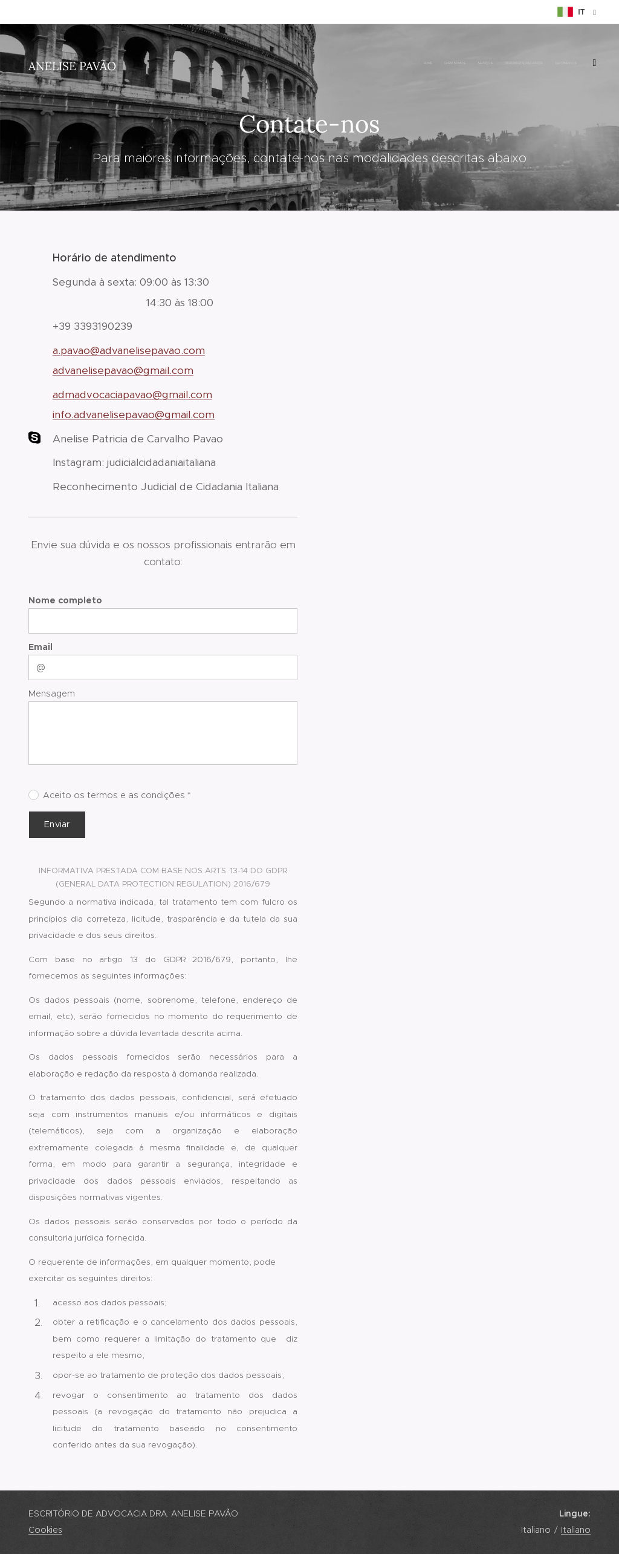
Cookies (45, 1529)
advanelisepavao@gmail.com (123, 370)
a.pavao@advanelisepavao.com (129, 350)
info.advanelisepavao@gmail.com (134, 414)
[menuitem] (430, 63)
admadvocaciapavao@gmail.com (132, 394)
